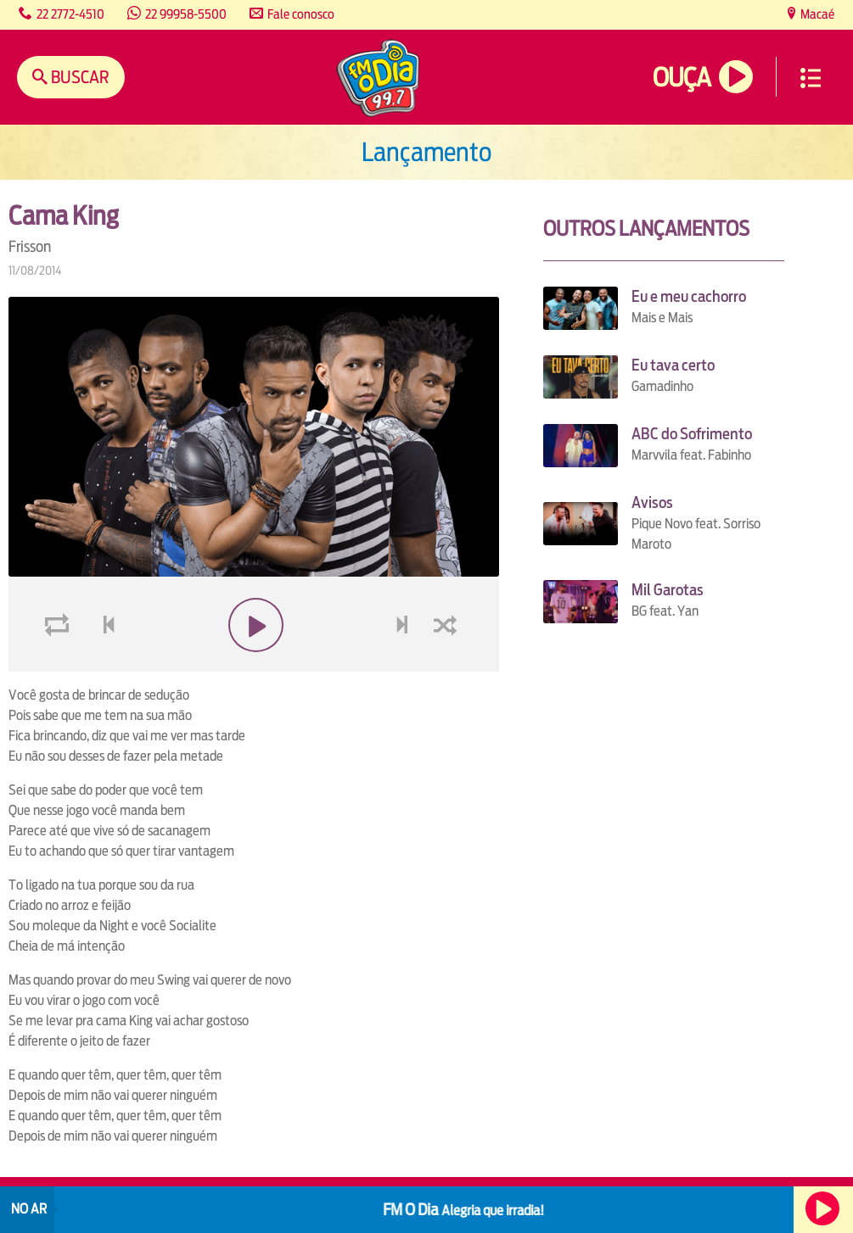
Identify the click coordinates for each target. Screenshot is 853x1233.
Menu (810, 78)
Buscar (78, 76)
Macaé (816, 14)
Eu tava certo (673, 365)
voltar (103, 665)
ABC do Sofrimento (691, 434)
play (253, 665)
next (403, 665)
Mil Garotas (667, 590)
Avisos (652, 502)
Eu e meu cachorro (688, 296)
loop (59, 665)
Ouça (681, 77)
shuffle (448, 665)
